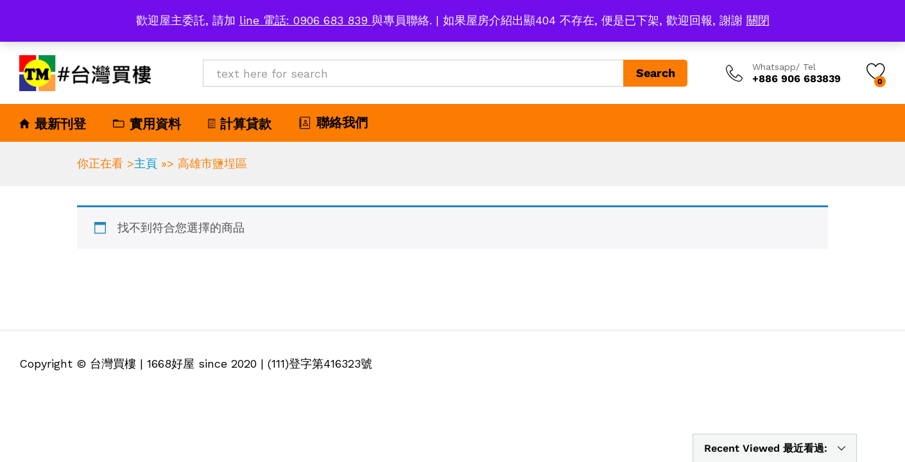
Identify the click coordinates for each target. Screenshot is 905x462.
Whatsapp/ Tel (784, 67)
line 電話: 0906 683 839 (305, 20)
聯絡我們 (333, 122)
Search (655, 73)
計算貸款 (240, 123)
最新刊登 (52, 123)
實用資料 (147, 123)
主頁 (145, 163)
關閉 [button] (758, 20)
